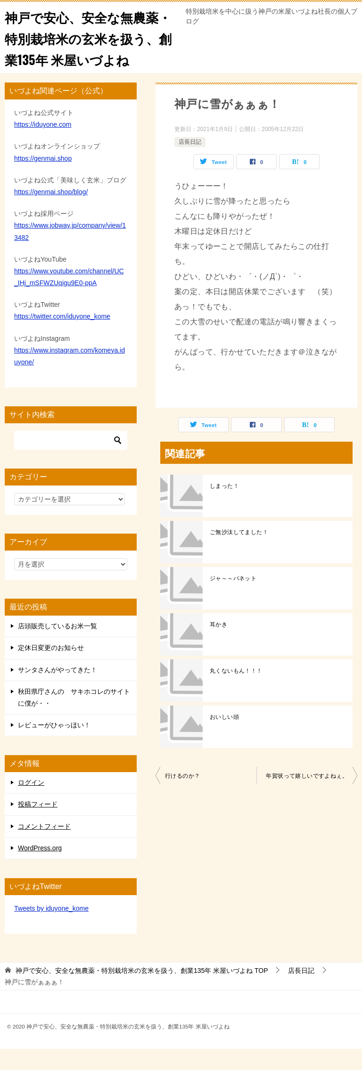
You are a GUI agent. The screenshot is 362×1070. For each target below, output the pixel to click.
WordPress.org (40, 869)
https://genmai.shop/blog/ (51, 213)
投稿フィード (38, 825)
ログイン (31, 803)
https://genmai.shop (43, 179)
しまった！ (224, 507)
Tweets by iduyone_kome (51, 929)
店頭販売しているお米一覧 (57, 647)
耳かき (218, 645)
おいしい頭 (224, 738)
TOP (142, 992)
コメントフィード (44, 847)
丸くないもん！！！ (236, 692)
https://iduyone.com (42, 145)
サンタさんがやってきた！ (57, 691)
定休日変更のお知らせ (51, 669)
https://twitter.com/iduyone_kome (62, 337)
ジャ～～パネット (233, 599)
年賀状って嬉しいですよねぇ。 (307, 797)
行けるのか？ (182, 797)
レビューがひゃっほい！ (54, 746)
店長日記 (190, 163)
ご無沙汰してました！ (239, 553)
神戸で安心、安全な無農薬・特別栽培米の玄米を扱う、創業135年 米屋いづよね (90, 48)
